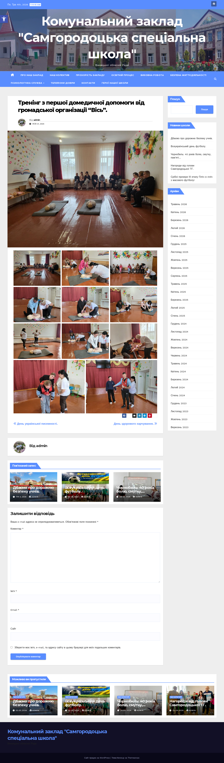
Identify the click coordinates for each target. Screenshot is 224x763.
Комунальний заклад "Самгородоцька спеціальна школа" (112, 37)
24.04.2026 (126, 710)
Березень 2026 (179, 220)
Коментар (17, 528)
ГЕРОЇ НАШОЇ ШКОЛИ (115, 83)
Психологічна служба (27, 83)
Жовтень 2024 (179, 339)
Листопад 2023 (179, 411)
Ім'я (14, 591)
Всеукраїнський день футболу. (85, 489)
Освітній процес (122, 75)
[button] (4, 19)
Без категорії (19, 697)
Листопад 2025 (179, 252)
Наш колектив (59, 75)
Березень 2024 (179, 379)
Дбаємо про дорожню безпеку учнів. (33, 489)
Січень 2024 (178, 395)
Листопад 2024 (179, 331)
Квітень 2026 (178, 212)
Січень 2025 (178, 315)
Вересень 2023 (179, 427)
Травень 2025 (179, 283)
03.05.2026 (22, 710)
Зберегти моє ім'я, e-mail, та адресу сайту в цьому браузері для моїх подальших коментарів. (67, 647)
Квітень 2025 (178, 291)
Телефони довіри (63, 83)
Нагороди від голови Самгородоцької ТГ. (188, 703)
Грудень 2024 (179, 323)
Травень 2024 (179, 363)
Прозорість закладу (90, 75)
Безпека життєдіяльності (188, 75)
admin (37, 120)
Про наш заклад (32, 75)
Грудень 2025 (179, 244)
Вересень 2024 (179, 347)
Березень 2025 (179, 299)
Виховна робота (152, 75)
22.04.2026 (178, 710)
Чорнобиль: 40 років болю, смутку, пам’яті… (135, 491)
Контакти (88, 83)
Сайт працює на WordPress (97, 758)
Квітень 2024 (178, 371)
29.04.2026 (74, 710)
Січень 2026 (178, 236)
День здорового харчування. (135, 423)
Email (15, 609)
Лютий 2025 (178, 307)
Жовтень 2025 (179, 260)
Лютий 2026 (178, 228)
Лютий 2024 (178, 387)
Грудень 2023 (179, 403)
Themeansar (133, 758)
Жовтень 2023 (179, 419)
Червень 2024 (179, 355)
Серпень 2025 (179, 275)
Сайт (13, 628)
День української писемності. (36, 423)
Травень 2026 (179, 204)
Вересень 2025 (179, 268)
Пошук (175, 99)
